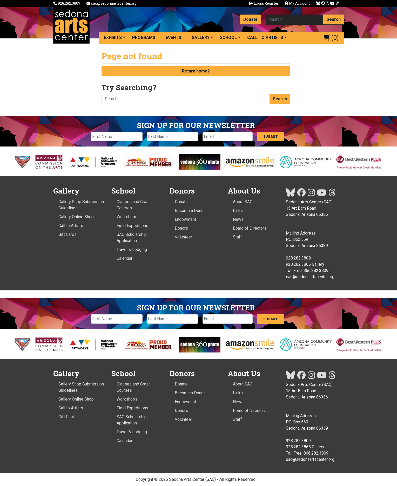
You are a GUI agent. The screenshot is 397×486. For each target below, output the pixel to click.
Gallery (201, 37)
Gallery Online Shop (76, 216)
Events (173, 37)
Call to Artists (265, 37)
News (238, 219)
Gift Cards (67, 234)
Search (334, 19)
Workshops (127, 216)
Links (238, 210)
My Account (297, 3)
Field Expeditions (132, 225)
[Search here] (295, 19)
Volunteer (183, 237)
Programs (143, 37)
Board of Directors (249, 228)
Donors (181, 228)
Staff (237, 237)
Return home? (196, 71)
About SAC (242, 201)
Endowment (185, 219)
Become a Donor (190, 210)
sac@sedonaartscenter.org (111, 3)
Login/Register (263, 3)
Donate (250, 19)
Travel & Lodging (132, 249)
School (228, 37)
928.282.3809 (67, 3)
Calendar (124, 258)
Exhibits (113, 37)
